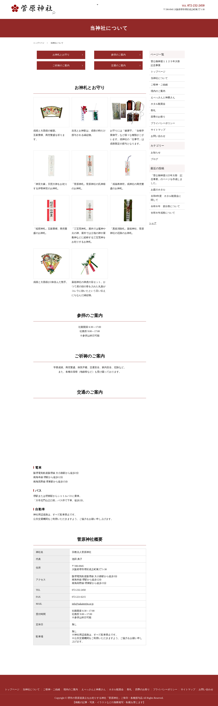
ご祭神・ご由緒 (97, 10)
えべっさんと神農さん (134, 10)
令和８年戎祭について (163, 212)
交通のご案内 (118, 65)
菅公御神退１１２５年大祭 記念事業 (48, 10)
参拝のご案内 (118, 54)
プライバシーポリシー (163, 123)
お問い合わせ (158, 136)
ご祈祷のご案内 (61, 65)
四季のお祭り (158, 116)
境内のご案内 (114, 10)
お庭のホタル (158, 189)
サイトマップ (158, 129)
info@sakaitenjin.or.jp (83, 604)
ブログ (154, 159)
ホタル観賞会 (155, 10)
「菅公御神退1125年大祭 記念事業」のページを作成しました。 (166, 179)
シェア (152, 223)
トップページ (19, 10)
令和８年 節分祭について (165, 206)
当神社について (78, 10)
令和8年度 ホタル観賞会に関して (166, 198)
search (15, 15)
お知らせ (155, 152)
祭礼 (153, 110)
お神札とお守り (61, 54)
